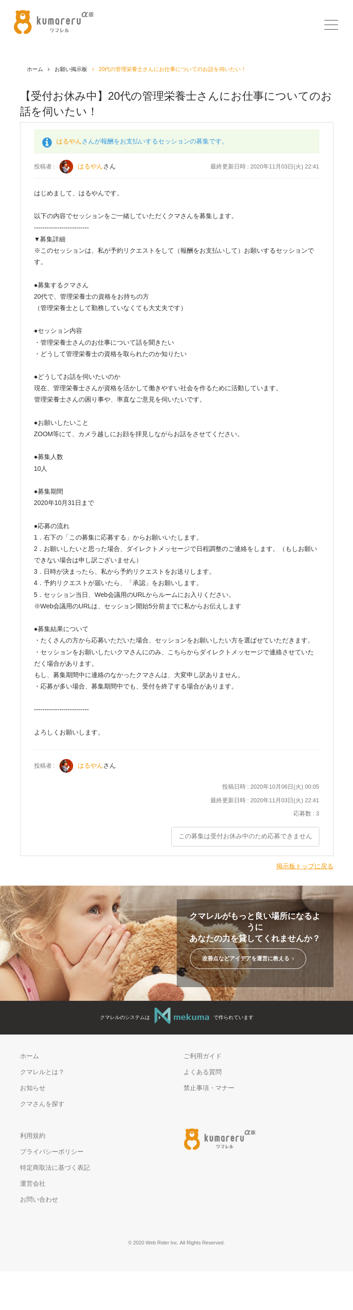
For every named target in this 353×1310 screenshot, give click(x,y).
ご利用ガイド (203, 1056)
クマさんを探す (42, 1104)
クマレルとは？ (42, 1072)
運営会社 (32, 1183)
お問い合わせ (39, 1199)
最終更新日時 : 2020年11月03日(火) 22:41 (264, 800)
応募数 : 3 (306, 813)
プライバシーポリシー (52, 1151)
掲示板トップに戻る (304, 866)
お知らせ (32, 1088)
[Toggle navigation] (330, 25)
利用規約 (32, 1135)
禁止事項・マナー (209, 1088)
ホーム (35, 69)
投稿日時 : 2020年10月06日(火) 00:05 (270, 787)
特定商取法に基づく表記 (55, 1167)
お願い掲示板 (71, 69)
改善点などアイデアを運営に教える (248, 959)
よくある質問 (203, 1072)
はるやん (69, 141)
